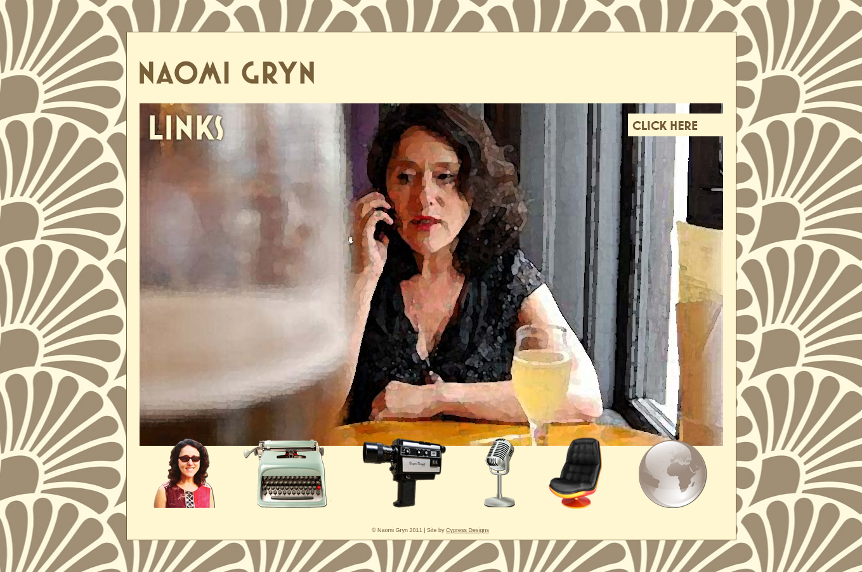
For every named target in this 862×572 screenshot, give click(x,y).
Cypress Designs (467, 530)
